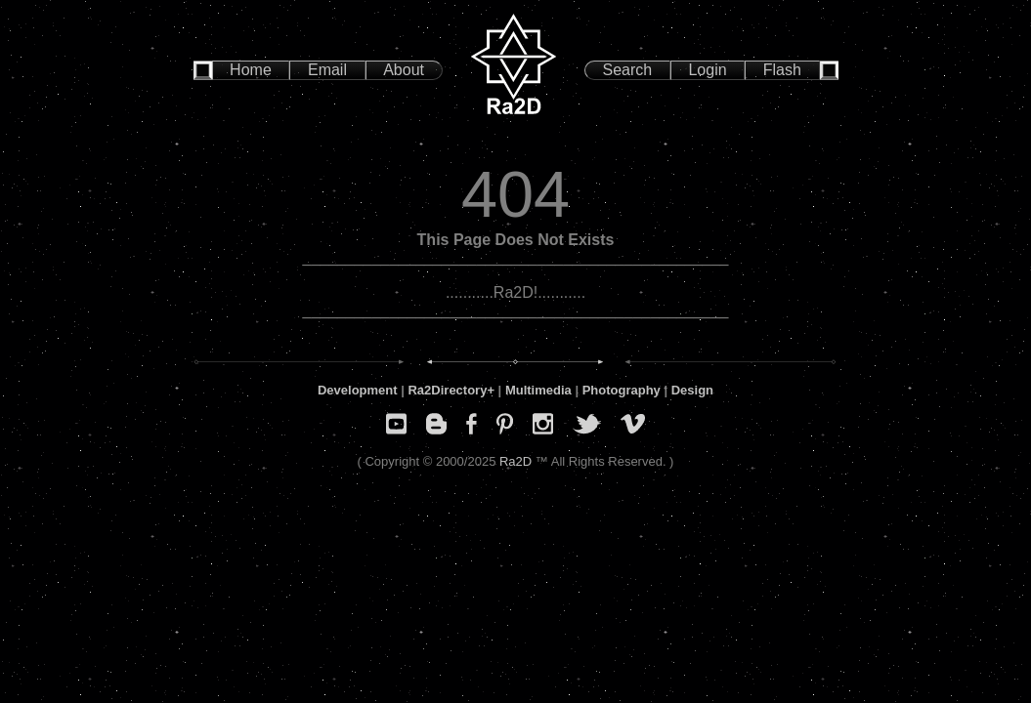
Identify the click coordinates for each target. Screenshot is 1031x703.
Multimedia (538, 390)
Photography (621, 390)
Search (628, 70)
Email (327, 70)
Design (692, 390)
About (403, 70)
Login (707, 70)
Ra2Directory (447, 390)
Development (358, 390)
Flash (782, 70)
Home (251, 70)
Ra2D (515, 461)
